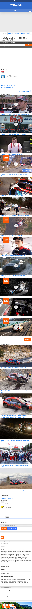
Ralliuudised (17, 33)
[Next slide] (31, 33)
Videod (2, 42)
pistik (10, 75)
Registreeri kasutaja (12, 528)
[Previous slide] (1, 33)
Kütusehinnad (10, 0)
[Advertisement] (16, 22)
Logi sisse (4, 528)
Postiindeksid (17, 0)
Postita (7, 517)
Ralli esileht (10, 33)
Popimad (6, 42)
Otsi (28, 44)
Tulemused (29, 33)
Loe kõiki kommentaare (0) (7, 498)
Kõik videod (27, 339)
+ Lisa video (12, 42)
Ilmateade (3, 0)
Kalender (23, 33)
